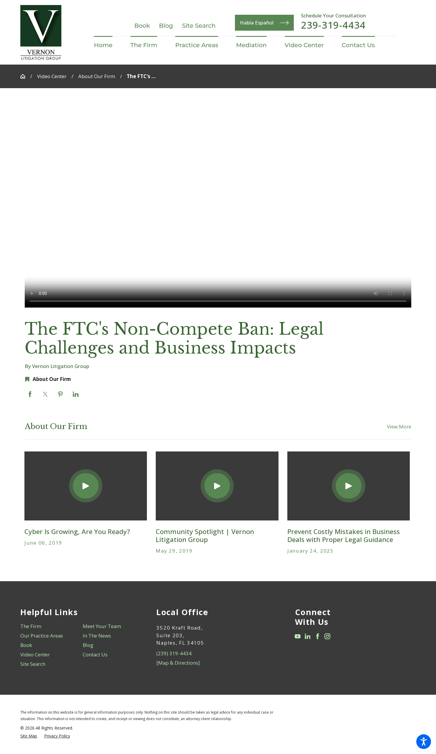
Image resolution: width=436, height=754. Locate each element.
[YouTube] (298, 636)
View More (399, 426)
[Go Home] (25, 76)
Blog (166, 25)
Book (142, 25)
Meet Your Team (102, 626)
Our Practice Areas (41, 635)
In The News (97, 635)
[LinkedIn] (308, 636)
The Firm (30, 626)
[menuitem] (107, 45)
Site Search (198, 25)
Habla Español (264, 23)
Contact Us (95, 654)
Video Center (52, 76)
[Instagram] (327, 636)
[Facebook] (318, 636)
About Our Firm (96, 76)
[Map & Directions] (178, 662)
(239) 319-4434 (174, 653)
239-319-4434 (333, 25)
